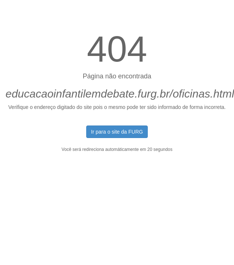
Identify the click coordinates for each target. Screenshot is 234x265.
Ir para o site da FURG (117, 132)
